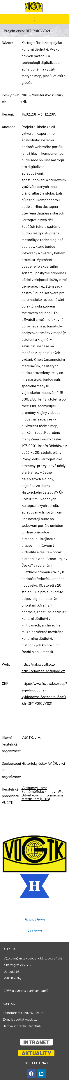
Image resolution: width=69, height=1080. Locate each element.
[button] (35, 19)
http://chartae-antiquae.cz (43, 671)
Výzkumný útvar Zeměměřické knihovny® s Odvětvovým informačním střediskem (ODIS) (42, 793)
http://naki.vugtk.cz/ (38, 664)
